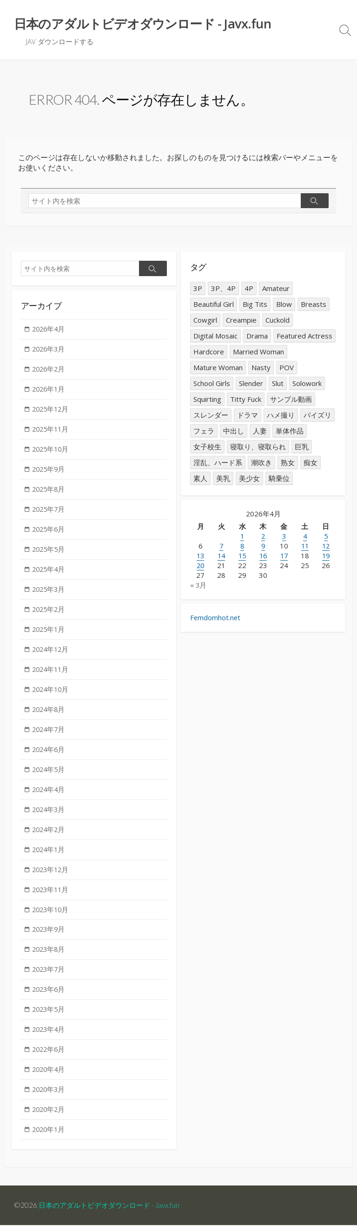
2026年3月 (50, 350)
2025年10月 (52, 451)
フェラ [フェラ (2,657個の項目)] (203, 431)
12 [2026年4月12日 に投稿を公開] (326, 546)
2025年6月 (50, 532)
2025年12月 (52, 410)
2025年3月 (50, 593)
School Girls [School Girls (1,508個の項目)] (211, 383)
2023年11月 (52, 897)
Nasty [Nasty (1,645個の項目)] (261, 368)
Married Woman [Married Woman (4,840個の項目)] (258, 352)
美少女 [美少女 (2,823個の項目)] (249, 478)
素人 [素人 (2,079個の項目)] (200, 478)
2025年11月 (52, 431)
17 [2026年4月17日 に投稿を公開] (284, 556)
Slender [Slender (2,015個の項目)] (251, 383)
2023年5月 (50, 1019)
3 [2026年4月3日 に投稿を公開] (284, 537)
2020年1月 (50, 1141)
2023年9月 (50, 938)
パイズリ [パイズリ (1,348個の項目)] (317, 415)
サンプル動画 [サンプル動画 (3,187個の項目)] (291, 399)
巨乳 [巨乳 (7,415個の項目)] (302, 447)
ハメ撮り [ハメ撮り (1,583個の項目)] (281, 415)
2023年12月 (52, 877)
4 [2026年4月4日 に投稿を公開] (305, 537)
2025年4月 (50, 573)
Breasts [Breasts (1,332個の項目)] (313, 304)
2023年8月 (50, 958)
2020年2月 (50, 1120)
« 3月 (198, 585)
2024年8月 (50, 715)
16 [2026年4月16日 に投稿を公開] (263, 556)
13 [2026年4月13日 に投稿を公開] (200, 556)
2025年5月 (50, 552)
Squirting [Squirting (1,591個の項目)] (207, 399)
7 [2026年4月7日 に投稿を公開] (221, 546)
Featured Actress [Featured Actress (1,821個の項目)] (304, 336)
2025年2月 (50, 613)
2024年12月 (52, 654)
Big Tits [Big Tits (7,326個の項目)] (255, 304)
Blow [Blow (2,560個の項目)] (284, 304)
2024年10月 (52, 694)
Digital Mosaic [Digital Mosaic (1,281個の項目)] (215, 336)
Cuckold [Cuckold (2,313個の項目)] (277, 320)
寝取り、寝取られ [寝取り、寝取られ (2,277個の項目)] (258, 447)
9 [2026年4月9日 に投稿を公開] (263, 546)
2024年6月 (50, 755)
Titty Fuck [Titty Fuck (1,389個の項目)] (245, 399)
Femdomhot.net (215, 619)
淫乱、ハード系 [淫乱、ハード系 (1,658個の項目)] (217, 462)
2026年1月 (50, 390)
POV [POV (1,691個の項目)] (286, 368)
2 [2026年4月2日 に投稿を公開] (263, 537)
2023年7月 (50, 978)
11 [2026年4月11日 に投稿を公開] (305, 546)
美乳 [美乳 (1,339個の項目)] (223, 478)
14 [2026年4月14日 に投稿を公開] (221, 556)
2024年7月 (50, 735)
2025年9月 (50, 471)
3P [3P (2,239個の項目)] (197, 288)
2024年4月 (50, 796)
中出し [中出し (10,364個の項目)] (233, 431)
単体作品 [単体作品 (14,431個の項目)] (290, 431)
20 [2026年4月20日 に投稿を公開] (200, 566)
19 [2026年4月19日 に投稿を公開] (326, 556)
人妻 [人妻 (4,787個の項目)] (260, 431)
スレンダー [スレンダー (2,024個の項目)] (210, 415)
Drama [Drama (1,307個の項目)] (257, 336)
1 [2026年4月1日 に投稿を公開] (242, 537)
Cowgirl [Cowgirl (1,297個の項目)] (205, 320)
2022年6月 (50, 1059)
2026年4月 (50, 329)
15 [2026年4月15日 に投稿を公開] (242, 556)
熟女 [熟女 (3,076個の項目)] (288, 462)
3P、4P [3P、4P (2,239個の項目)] (223, 288)
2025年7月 (50, 512)
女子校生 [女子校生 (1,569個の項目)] (207, 447)
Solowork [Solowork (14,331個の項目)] (307, 383)
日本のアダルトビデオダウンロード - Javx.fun (113, 1206)
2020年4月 (50, 1080)
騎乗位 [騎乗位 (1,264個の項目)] (279, 478)
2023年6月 (50, 999)
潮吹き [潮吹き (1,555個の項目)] (261, 462)
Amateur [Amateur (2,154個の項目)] (276, 288)
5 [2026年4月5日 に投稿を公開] (326, 537)
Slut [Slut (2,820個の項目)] (278, 383)
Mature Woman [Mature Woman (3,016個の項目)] (218, 368)
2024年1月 (50, 857)
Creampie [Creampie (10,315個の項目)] (241, 320)
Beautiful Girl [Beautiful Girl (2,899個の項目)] (213, 304)
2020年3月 (50, 1100)
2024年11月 (52, 674)
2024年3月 (50, 816)
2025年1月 (50, 633)
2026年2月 (50, 370)
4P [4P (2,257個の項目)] (249, 288)
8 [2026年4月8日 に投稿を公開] (242, 546)
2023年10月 (52, 917)
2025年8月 (50, 492)
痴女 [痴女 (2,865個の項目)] (310, 462)
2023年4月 (50, 1039)
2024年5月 (50, 775)
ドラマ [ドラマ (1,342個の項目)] (247, 415)
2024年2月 (50, 836)
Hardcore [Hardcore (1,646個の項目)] (208, 352)
